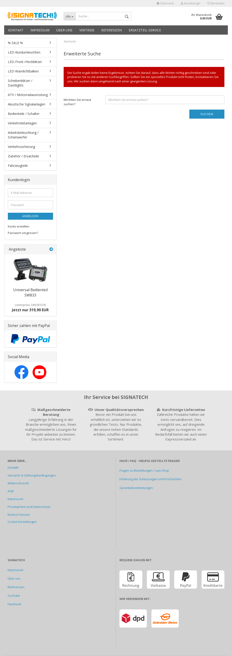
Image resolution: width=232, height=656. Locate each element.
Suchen (206, 114)
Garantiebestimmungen (136, 488)
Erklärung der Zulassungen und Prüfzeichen (150, 479)
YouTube (14, 595)
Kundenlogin (190, 3)
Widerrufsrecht (18, 483)
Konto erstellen (18, 226)
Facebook (14, 604)
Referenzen (111, 30)
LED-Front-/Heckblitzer (25, 62)
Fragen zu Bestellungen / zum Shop (144, 470)
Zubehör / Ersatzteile (23, 156)
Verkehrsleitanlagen (22, 123)
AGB (11, 491)
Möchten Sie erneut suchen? (77, 102)
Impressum (39, 30)
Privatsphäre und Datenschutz (29, 507)
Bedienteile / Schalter (23, 113)
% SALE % (15, 43)
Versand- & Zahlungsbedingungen (32, 475)
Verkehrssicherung (21, 146)
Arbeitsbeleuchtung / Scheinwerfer (23, 134)
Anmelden (30, 216)
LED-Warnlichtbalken (23, 71)
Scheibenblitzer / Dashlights (20, 82)
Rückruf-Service (19, 514)
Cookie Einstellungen (22, 522)
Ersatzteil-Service (145, 30)
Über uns (64, 30)
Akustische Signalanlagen (26, 104)
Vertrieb (86, 30)
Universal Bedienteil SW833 (30, 292)
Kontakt (16, 30)
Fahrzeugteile (18, 165)
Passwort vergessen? (23, 233)
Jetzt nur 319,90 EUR (30, 307)
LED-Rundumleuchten (24, 52)
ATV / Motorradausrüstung (28, 95)
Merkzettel (215, 3)
